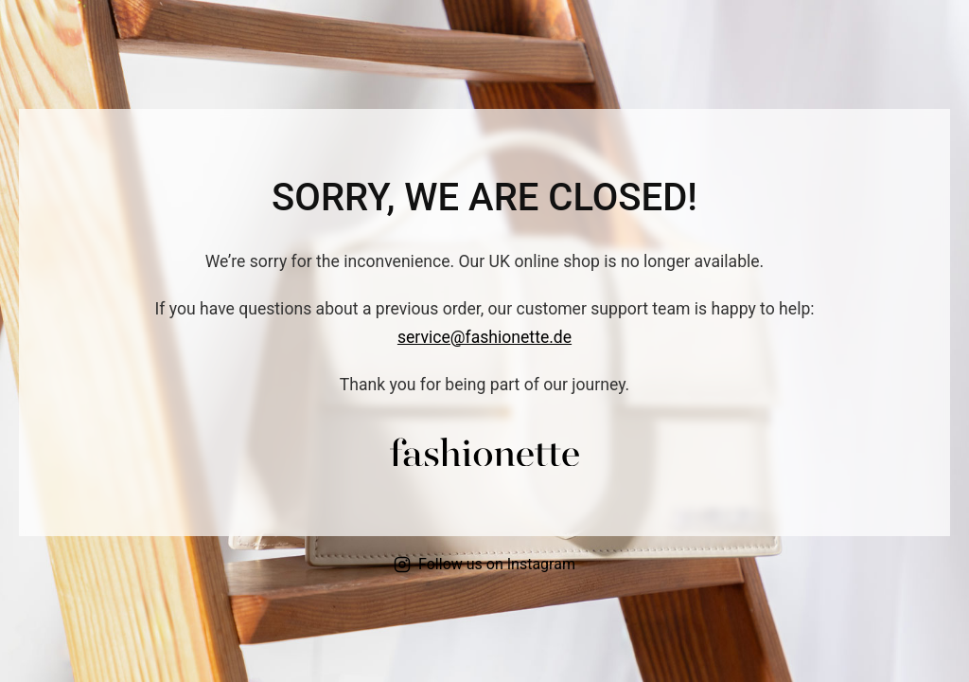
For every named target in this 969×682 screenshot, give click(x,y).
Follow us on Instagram (484, 564)
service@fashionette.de (484, 337)
